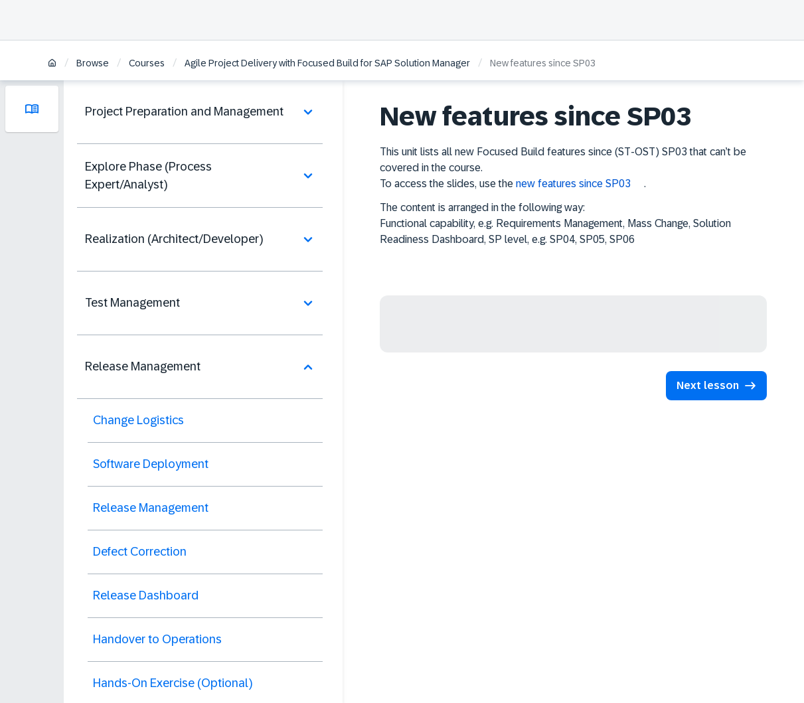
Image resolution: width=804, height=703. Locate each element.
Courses (147, 63)
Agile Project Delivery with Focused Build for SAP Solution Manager (327, 63)
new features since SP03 (573, 183)
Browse (92, 63)
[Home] (52, 64)
